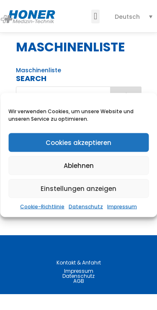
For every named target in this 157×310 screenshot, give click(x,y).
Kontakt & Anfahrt (79, 278)
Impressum (122, 206)
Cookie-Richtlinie (42, 206)
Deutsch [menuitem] (127, 17)
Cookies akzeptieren (78, 142)
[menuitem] (133, 16)
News (24, 222)
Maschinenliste (38, 86)
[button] (95, 16)
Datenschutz (86, 206)
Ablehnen (79, 165)
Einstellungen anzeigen (78, 188)
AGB (78, 296)
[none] (133, 16)
